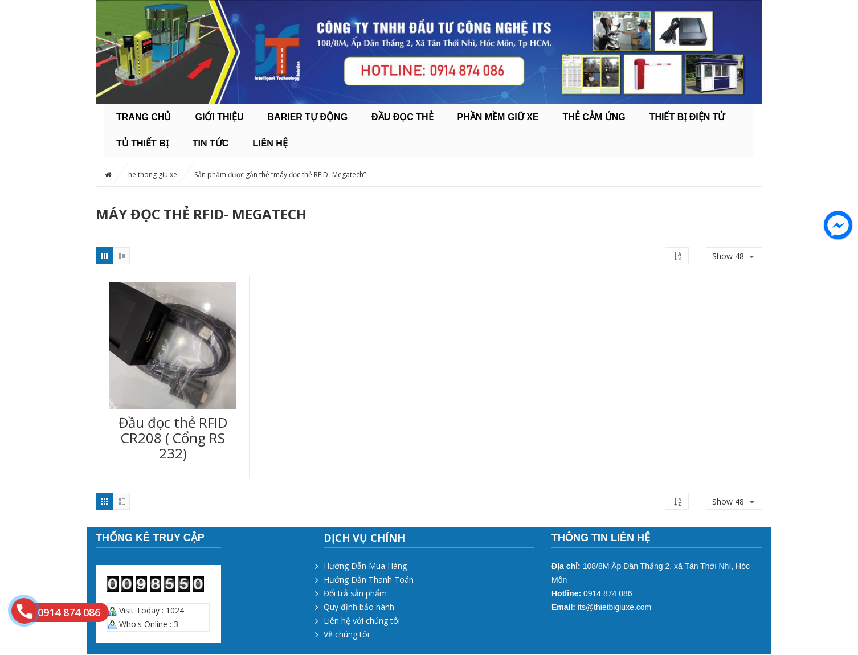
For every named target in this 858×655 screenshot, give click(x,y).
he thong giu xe (152, 174)
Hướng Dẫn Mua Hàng (365, 565)
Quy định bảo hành (359, 606)
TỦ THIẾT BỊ (142, 143)
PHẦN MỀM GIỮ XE (498, 117)
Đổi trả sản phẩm (355, 593)
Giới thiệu (219, 117)
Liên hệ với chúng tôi (362, 620)
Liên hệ (269, 143)
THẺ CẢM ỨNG (594, 117)
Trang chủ (143, 117)
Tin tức (211, 143)
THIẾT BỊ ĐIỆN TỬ (687, 117)
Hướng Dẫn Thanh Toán (369, 579)
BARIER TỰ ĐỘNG (308, 117)
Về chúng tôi (346, 634)
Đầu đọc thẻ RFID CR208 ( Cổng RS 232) (173, 437)
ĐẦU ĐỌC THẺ (402, 117)
